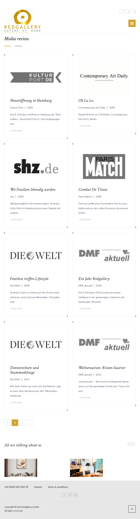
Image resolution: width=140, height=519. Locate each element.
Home (7, 45)
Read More (16, 130)
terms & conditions (58, 487)
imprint (38, 487)
